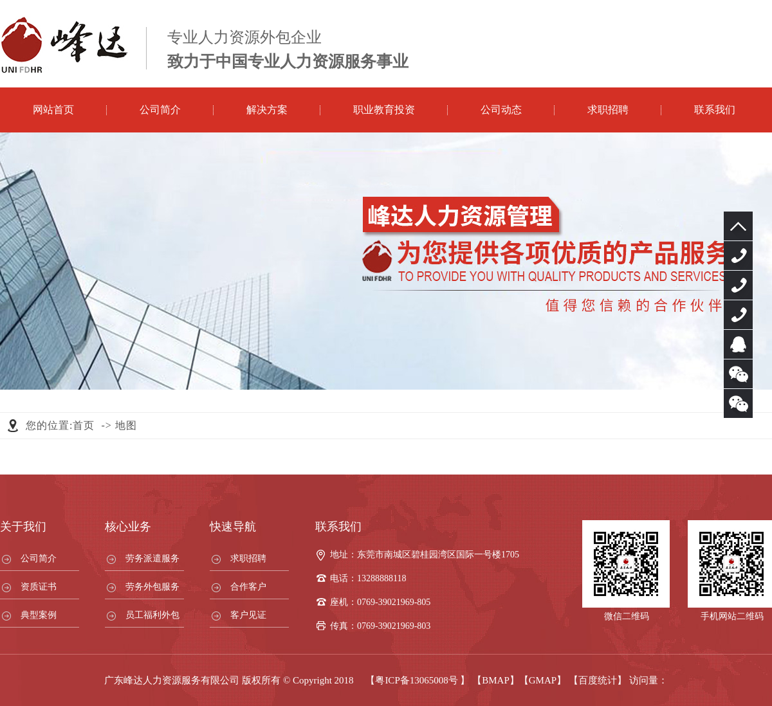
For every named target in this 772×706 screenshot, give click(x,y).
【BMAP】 (495, 680)
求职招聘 (608, 109)
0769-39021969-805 (738, 255)
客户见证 (248, 615)
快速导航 (233, 526)
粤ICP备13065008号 (416, 680)
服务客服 (738, 344)
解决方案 (267, 109)
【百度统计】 (598, 680)
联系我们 (714, 109)
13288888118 (738, 285)
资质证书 (39, 587)
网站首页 (53, 109)
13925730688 (738, 314)
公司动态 (501, 109)
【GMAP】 (542, 680)
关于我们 (23, 526)
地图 (126, 425)
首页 (84, 425)
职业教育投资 (384, 109)
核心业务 (128, 526)
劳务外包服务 (152, 587)
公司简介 (160, 109)
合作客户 (248, 587)
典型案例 (39, 615)
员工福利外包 (152, 615)
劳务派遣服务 (152, 558)
